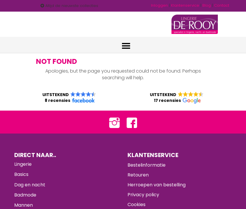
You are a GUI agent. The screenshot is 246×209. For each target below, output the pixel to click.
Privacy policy (143, 195)
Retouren (138, 175)
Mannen (23, 205)
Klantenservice (185, 5)
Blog (206, 5)
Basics (21, 175)
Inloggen (159, 5)
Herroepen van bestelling (157, 185)
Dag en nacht (29, 185)
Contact (221, 5)
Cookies (137, 204)
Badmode (25, 195)
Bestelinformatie (147, 165)
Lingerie (23, 164)
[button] (69, 98)
